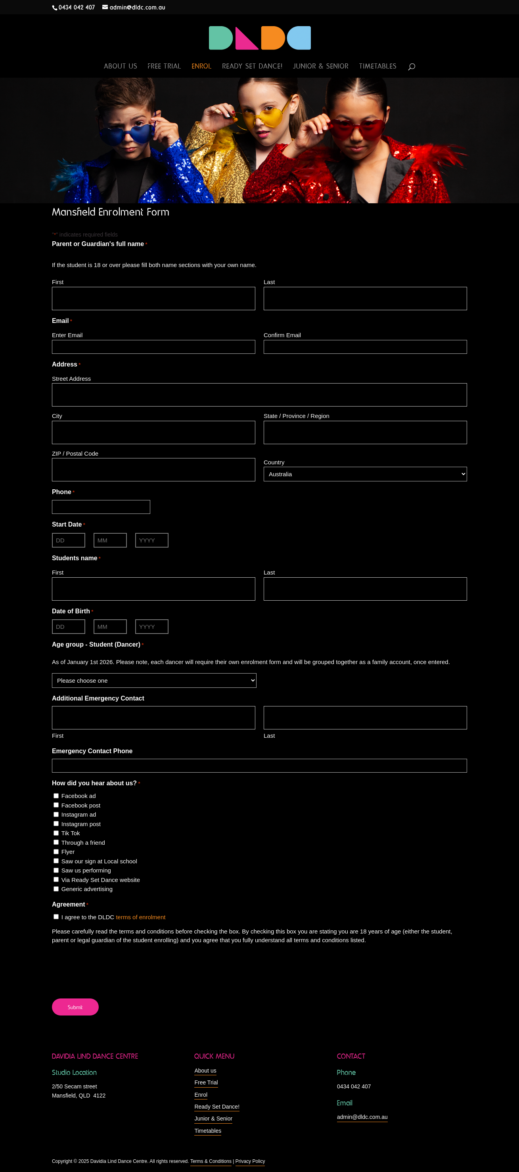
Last (269, 282)
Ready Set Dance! (252, 66)
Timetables (378, 66)
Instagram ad (78, 814)
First (57, 282)
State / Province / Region (296, 415)
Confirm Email (282, 335)
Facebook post (80, 805)
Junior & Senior (321, 66)
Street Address (71, 378)
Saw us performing (86, 870)
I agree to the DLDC (113, 917)
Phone (63, 492)
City (57, 415)
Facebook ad (78, 795)
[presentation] (112, 966)
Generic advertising (87, 889)
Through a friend (83, 842)
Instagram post (81, 824)
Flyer (68, 851)
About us (121, 66)
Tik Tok (70, 833)
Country (274, 462)
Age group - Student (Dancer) (98, 645)
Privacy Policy (250, 1161)
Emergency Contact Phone (92, 751)
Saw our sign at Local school (99, 861)
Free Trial (165, 66)
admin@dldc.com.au (362, 1117)
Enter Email (67, 335)
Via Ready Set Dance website (100, 879)
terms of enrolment (140, 917)
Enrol (202, 66)
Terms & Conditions (211, 1161)
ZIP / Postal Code (75, 453)
